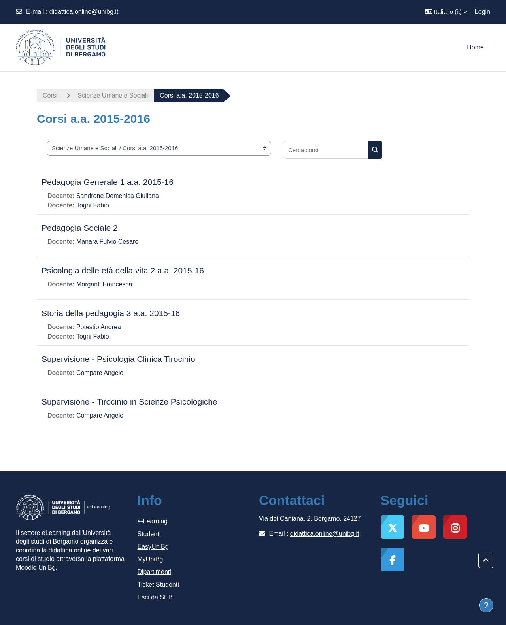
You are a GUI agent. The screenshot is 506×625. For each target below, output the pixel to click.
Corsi (50, 95)
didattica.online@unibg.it (84, 11)
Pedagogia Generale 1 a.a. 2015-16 (108, 181)
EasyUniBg (153, 546)
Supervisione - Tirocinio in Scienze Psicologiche (129, 401)
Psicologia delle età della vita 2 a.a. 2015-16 (123, 270)
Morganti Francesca (104, 284)
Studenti (149, 534)
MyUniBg (150, 559)
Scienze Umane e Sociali (112, 95)
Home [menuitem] (475, 47)
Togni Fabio (92, 205)
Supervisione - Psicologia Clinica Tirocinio (118, 358)
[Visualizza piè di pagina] (486, 605)
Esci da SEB (155, 597)
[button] (446, 12)
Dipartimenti (154, 572)
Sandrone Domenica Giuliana (117, 195)
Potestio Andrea (98, 327)
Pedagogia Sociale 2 (80, 227)
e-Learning (153, 521)
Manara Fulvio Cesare (107, 241)
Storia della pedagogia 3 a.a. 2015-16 (111, 313)
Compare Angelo (99, 372)
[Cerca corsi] (325, 150)
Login (482, 11)
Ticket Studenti (158, 584)
